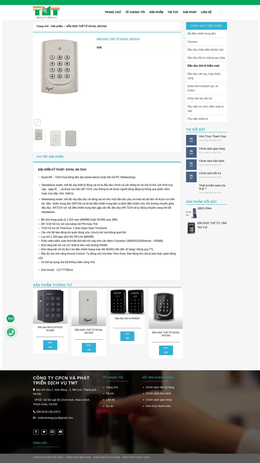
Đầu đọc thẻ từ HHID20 (127, 318)
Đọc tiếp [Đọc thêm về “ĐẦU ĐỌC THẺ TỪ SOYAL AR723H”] (89, 347)
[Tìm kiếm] (221, 12)
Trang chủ (113, 12)
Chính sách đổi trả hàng (160, 387)
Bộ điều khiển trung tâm (202, 33)
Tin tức (173, 12)
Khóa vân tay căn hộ (200, 98)
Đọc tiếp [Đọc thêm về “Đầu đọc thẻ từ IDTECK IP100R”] (50, 345)
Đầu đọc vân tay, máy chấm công (204, 76)
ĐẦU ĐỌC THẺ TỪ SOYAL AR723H (89, 331)
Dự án (109, 406)
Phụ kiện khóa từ (198, 118)
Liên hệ (206, 12)
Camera (192, 41)
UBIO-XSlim (204, 208)
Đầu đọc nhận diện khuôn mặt (205, 49)
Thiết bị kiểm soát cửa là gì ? (212, 187)
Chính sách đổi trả (210, 173)
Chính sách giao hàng (212, 148)
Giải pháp (190, 12)
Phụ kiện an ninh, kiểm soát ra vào (206, 108)
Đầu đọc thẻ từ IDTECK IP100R (50, 328)
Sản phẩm (156, 12)
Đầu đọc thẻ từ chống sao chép (206, 57)
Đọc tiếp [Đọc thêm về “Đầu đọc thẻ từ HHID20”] (127, 336)
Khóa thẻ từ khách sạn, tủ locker (203, 88)
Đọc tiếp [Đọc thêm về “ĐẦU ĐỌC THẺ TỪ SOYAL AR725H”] (166, 350)
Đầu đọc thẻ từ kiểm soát (203, 65)
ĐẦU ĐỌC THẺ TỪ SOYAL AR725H (166, 334)
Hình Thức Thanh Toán (212, 136)
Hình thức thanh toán (158, 406)
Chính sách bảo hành (211, 161)
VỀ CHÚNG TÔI (135, 12)
